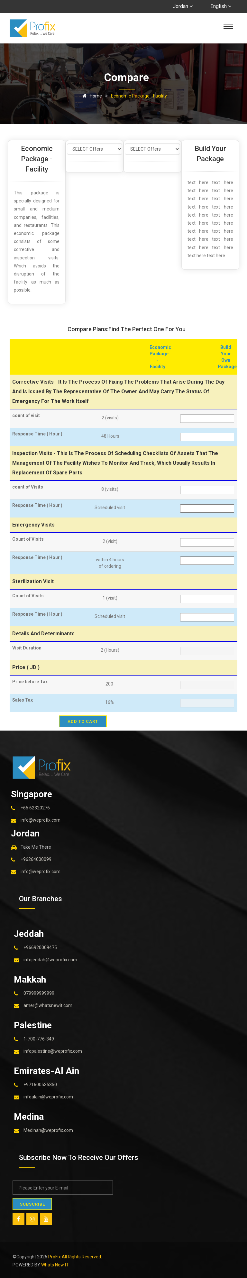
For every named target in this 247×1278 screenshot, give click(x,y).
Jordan (183, 6)
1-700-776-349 (38, 1038)
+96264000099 (36, 859)
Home (91, 95)
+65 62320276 (35, 807)
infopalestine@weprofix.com (52, 1051)
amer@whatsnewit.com (47, 1005)
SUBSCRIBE (33, 1203)
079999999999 (38, 993)
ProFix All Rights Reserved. (75, 1256)
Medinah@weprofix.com (48, 1130)
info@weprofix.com (40, 820)
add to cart (83, 721)
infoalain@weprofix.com (48, 1096)
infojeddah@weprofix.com (50, 959)
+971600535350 (40, 1084)
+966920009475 (40, 947)
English (220, 6)
